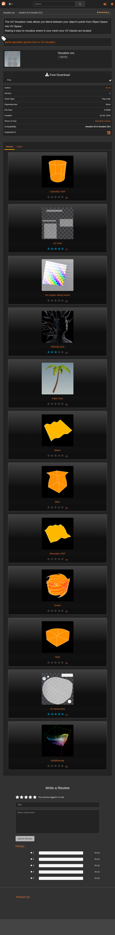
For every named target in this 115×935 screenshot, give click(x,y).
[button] (11, 4)
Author (20, 147)
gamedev (17, 42)
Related (9, 147)
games (27, 42)
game (8, 42)
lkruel (108, 88)
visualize (50, 42)
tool (34, 42)
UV (42, 42)
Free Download (57, 75)
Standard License (103, 121)
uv (38, 42)
